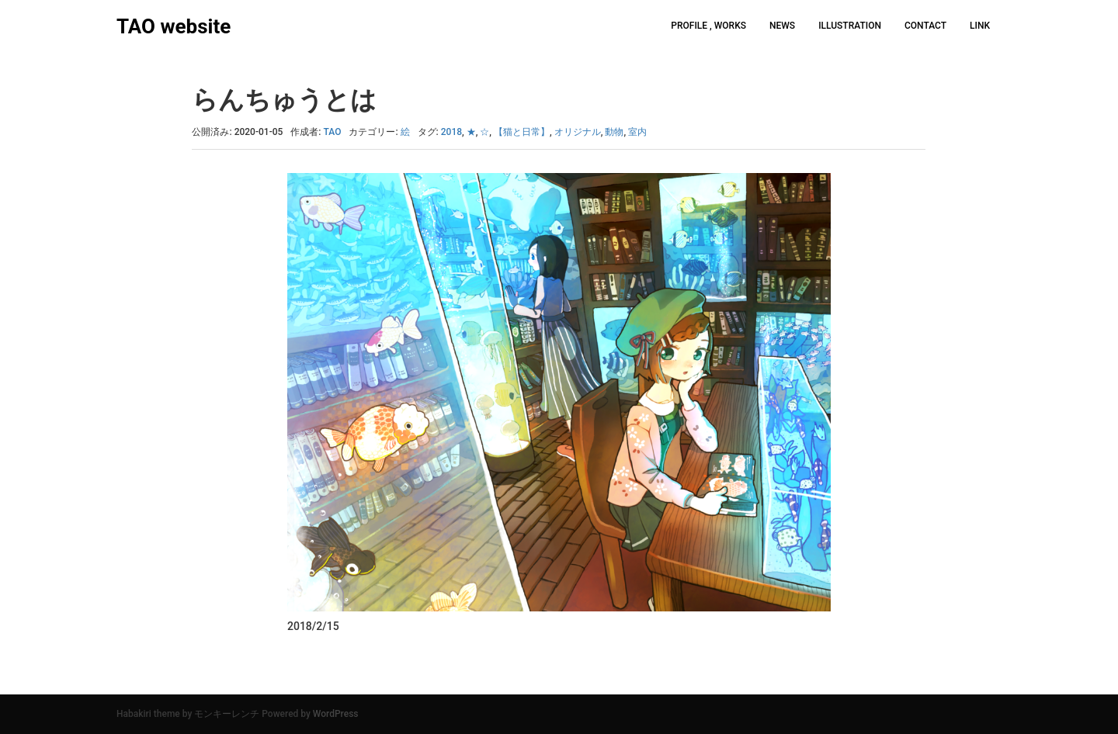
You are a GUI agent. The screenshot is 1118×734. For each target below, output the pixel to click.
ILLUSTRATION (849, 25)
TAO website (173, 26)
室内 (637, 131)
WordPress (336, 713)
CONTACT (925, 25)
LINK (980, 25)
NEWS (782, 25)
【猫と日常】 (522, 131)
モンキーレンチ (226, 713)
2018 (451, 131)
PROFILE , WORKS (708, 25)
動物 (614, 131)
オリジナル (577, 131)
